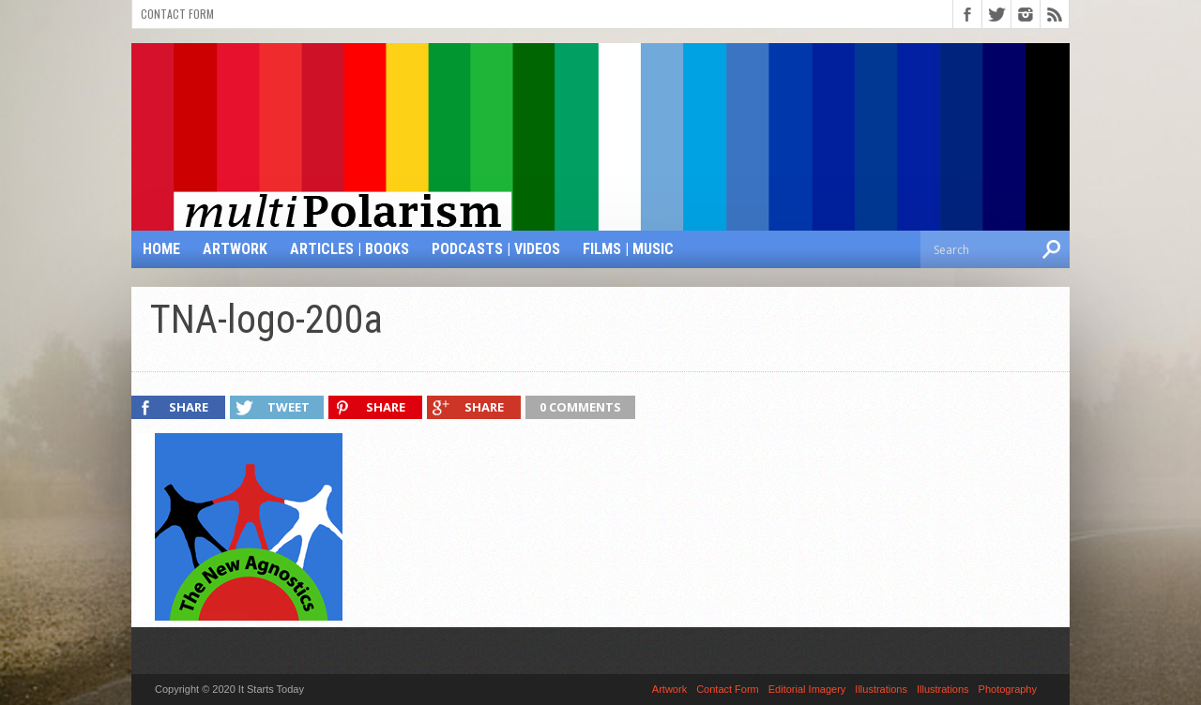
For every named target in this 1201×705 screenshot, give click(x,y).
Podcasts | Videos (496, 249)
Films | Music (628, 249)
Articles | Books (349, 249)
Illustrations (881, 689)
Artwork (235, 249)
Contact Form (177, 14)
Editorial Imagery (807, 689)
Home (161, 249)
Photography (1008, 689)
